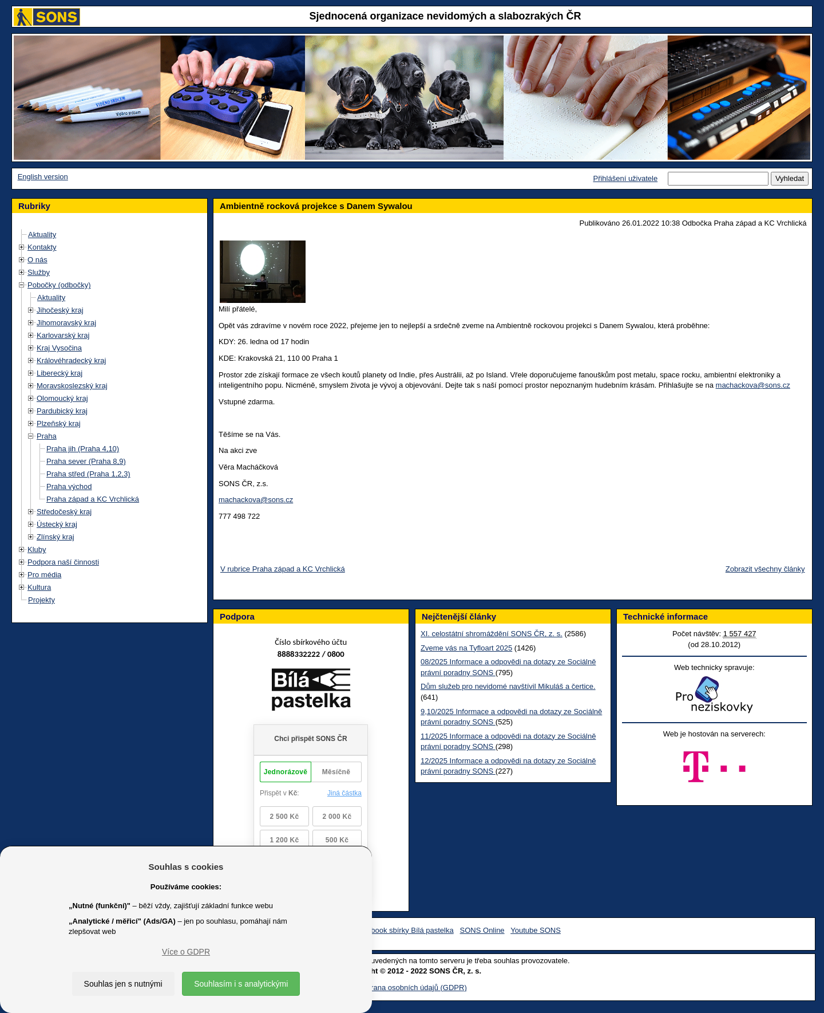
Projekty (41, 600)
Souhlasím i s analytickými (241, 983)
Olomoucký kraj (62, 398)
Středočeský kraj (64, 511)
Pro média (44, 574)
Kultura (39, 587)
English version (43, 176)
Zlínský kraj (55, 537)
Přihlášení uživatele (625, 178)
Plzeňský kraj (59, 423)
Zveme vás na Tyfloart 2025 (466, 648)
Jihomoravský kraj (66, 322)
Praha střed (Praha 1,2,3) (88, 474)
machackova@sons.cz (753, 385)
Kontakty (42, 247)
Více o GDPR (186, 951)
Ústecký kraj (57, 524)
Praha (47, 436)
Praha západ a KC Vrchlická (92, 499)
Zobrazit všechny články (765, 569)
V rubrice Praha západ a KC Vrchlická (282, 569)
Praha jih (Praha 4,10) (82, 448)
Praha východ (69, 486)
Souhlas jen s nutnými (123, 983)
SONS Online (482, 930)
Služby (38, 272)
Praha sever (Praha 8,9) (86, 461)
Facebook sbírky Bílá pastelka (403, 930)
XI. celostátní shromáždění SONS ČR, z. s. (491, 633)
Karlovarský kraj (63, 335)
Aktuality (42, 234)
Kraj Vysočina (59, 348)
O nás (37, 259)
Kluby (36, 549)
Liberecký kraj (59, 373)
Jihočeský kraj (60, 310)
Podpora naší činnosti (63, 562)
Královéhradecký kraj (71, 360)
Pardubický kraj (62, 411)
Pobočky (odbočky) (59, 285)
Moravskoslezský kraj (72, 385)
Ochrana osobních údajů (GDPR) (411, 987)
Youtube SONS (535, 930)
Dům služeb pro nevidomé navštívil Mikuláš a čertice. (508, 686)
